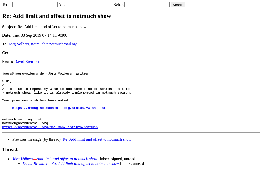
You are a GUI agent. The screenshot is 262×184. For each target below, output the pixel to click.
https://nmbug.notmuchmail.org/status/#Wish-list (59, 115)
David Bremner (26, 61)
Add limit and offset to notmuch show (67, 170)
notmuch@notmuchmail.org (54, 44)
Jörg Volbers (19, 44)
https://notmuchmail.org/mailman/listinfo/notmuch (50, 138)
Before (119, 4)
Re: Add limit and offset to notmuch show (97, 151)
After (62, 4)
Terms (7, 4)
